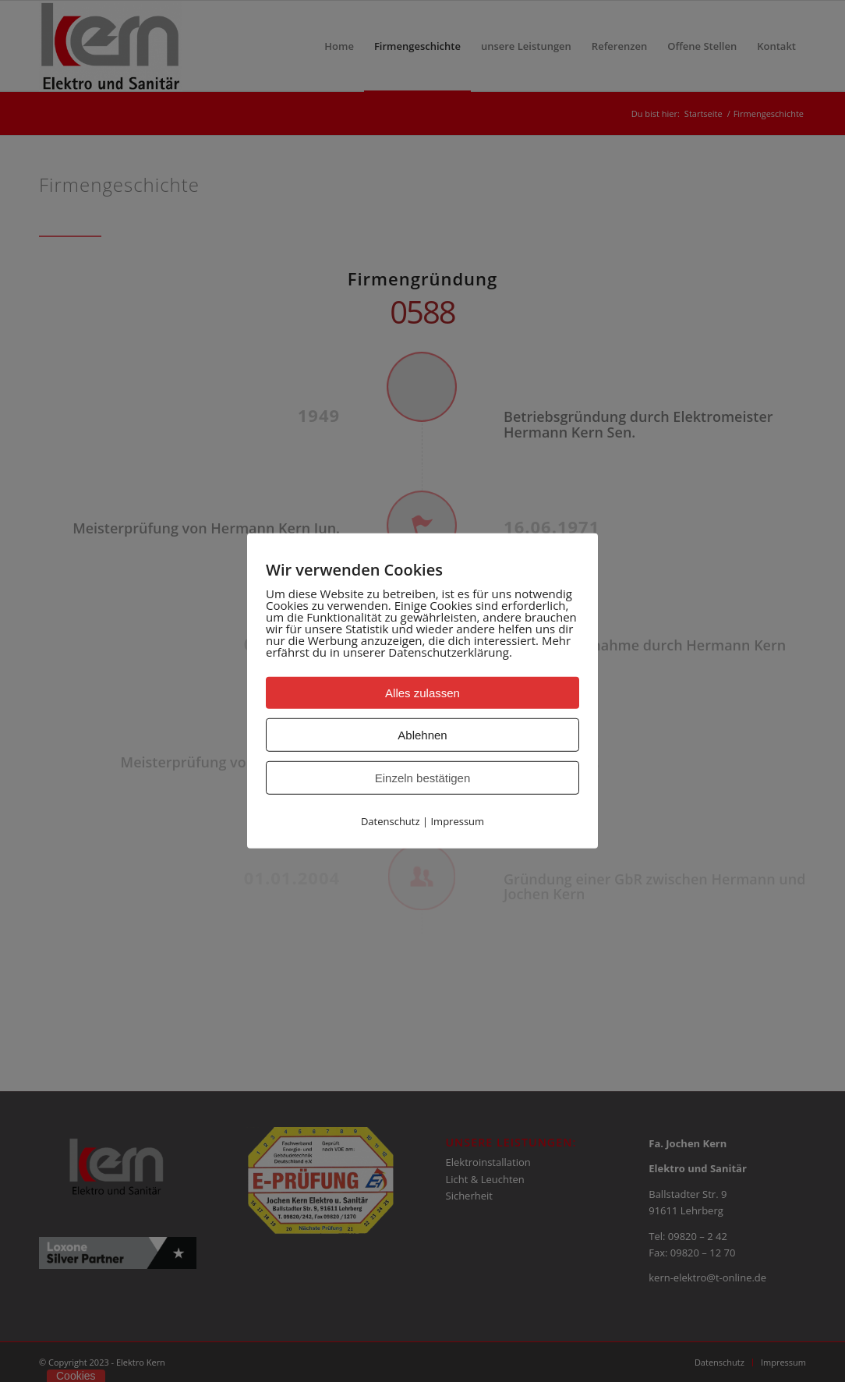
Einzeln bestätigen (423, 778)
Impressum (457, 821)
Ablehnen (422, 735)
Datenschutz (390, 821)
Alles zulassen (422, 693)
